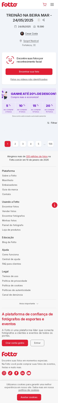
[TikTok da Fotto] (10, 373)
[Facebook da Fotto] (16, 373)
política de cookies (29, 390)
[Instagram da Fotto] (4, 373)
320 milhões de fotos (37, 156)
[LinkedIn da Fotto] (22, 373)
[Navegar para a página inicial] (11, 4)
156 (50, 144)
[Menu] (52, 4)
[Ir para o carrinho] (45, 4)
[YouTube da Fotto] (29, 373)
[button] (45, 4)
